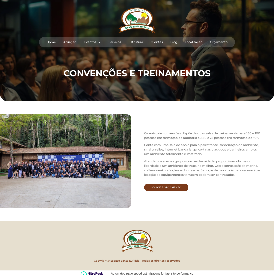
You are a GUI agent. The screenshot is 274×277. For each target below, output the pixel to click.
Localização (193, 42)
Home (51, 42)
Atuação (69, 42)
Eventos (92, 42)
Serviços (115, 42)
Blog (173, 42)
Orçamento (219, 42)
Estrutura (136, 42)
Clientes (157, 42)
